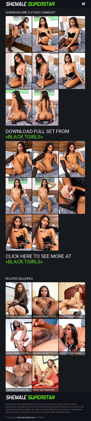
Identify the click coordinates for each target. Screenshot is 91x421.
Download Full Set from (37, 134)
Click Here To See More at (38, 259)
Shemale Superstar (25, 417)
